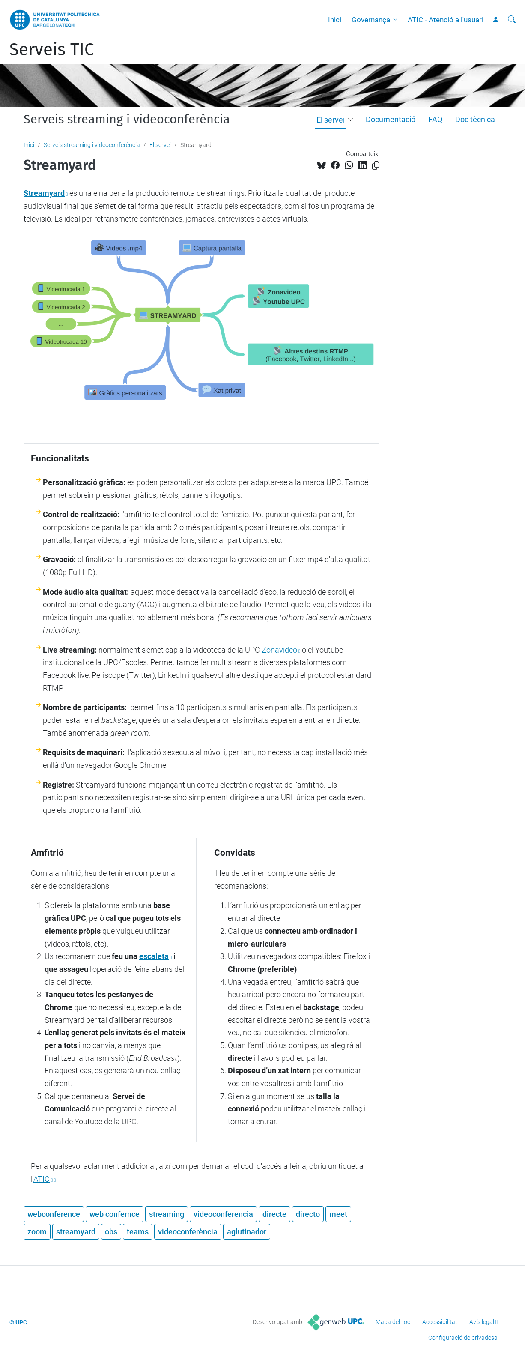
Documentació (390, 119)
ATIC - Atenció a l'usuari (445, 19)
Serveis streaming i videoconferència (127, 119)
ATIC (41, 1178)
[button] (397, 19)
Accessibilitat (439, 1321)
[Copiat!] (375, 166)
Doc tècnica (475, 119)
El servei (330, 119)
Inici (334, 19)
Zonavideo (279, 649)
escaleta (154, 956)
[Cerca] (512, 19)
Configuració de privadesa (463, 1337)
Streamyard (44, 193)
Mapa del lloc (393, 1321)
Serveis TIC (51, 49)
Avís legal (481, 1321)
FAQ (435, 119)
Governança (371, 19)
